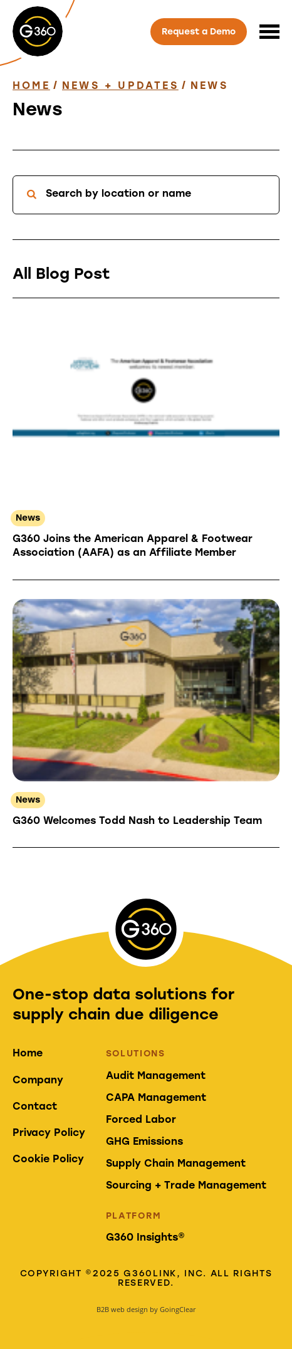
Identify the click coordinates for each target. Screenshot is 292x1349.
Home (31, 86)
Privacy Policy (49, 1133)
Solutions (135, 1054)
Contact (35, 1107)
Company (38, 1081)
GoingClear (178, 1309)
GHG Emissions (144, 1142)
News (28, 518)
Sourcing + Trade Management (186, 1186)
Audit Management (156, 1076)
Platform (134, 1216)
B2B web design (122, 1309)
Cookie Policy (48, 1160)
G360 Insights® (145, 1238)
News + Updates (120, 86)
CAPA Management (156, 1098)
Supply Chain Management (176, 1164)
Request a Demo (199, 32)
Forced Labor (141, 1120)
